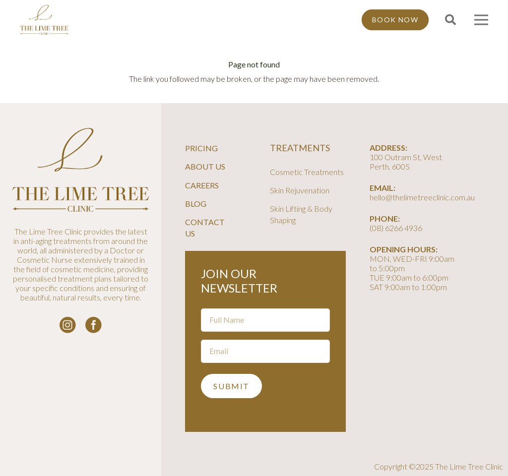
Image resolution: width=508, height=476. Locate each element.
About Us (205, 166)
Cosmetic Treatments (307, 172)
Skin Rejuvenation (299, 190)
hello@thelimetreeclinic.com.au (422, 197)
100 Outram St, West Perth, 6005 (406, 161)
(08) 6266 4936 (396, 228)
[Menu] (481, 19)
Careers (202, 185)
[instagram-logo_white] (68, 325)
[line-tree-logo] (44, 20)
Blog (195, 203)
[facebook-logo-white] (93, 325)
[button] (450, 20)
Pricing (201, 148)
